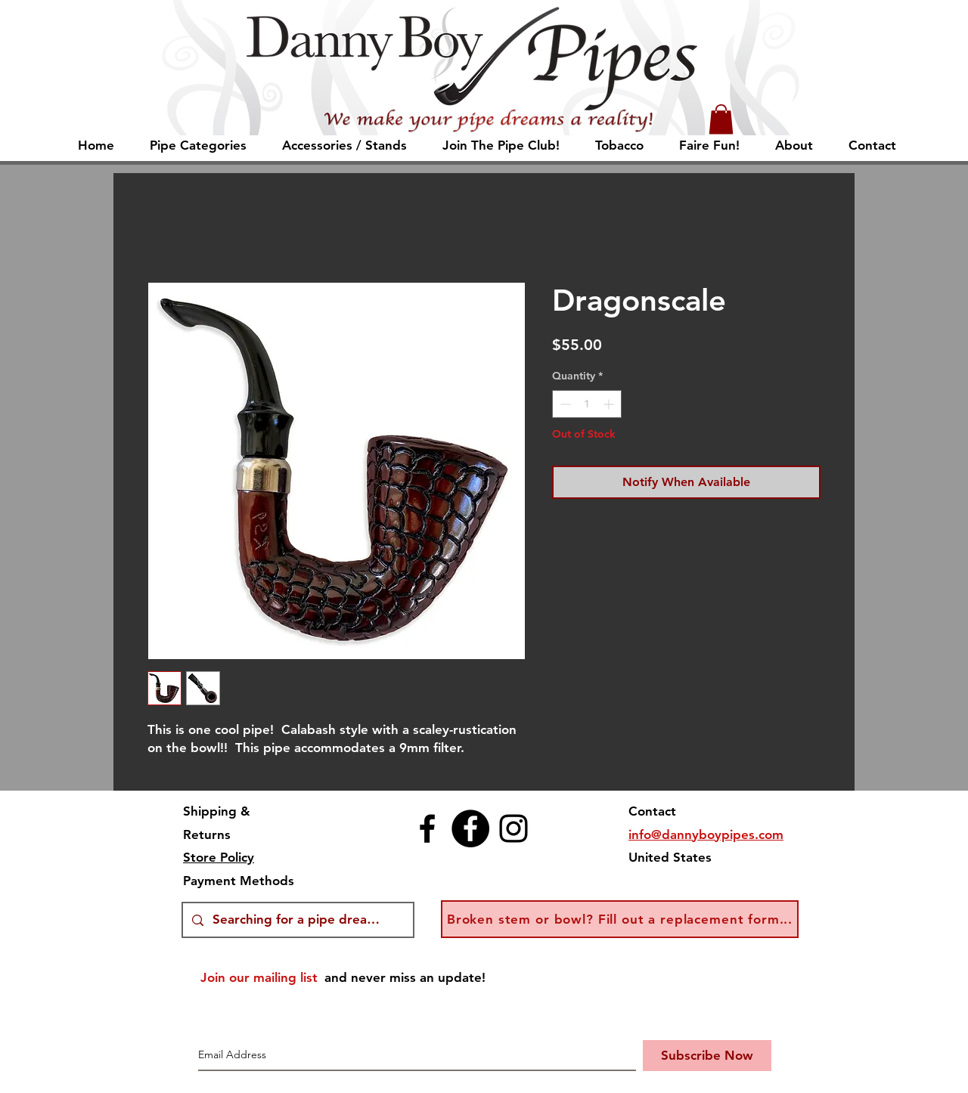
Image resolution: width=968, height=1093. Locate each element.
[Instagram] (513, 828)
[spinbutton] (586, 404)
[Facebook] (427, 828)
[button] (721, 119)
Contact (652, 811)
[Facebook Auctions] (470, 828)
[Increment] (609, 404)
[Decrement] (563, 404)
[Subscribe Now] (707, 1055)
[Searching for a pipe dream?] (297, 920)
